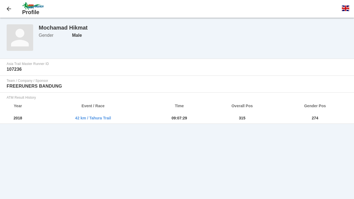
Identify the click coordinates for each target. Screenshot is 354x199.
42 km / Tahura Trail (93, 118)
